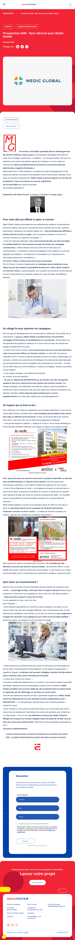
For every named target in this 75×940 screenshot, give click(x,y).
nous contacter (11, 126)
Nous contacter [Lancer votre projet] (37, 882)
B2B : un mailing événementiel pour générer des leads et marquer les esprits (36, 737)
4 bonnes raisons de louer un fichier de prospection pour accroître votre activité (36, 734)
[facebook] (12, 925)
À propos (30, 913)
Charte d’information (15, 913)
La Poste (26, 932)
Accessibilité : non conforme (34, 917)
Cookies (10, 916)
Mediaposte (8, 13)
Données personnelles (12, 909)
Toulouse (18, 337)
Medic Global (28, 155)
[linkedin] (8, 925)
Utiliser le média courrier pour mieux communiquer (32, 261)
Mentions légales (13, 904)
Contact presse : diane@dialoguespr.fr (56, 905)
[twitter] (16, 925)
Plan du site (32, 904)
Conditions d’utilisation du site (34, 909)
